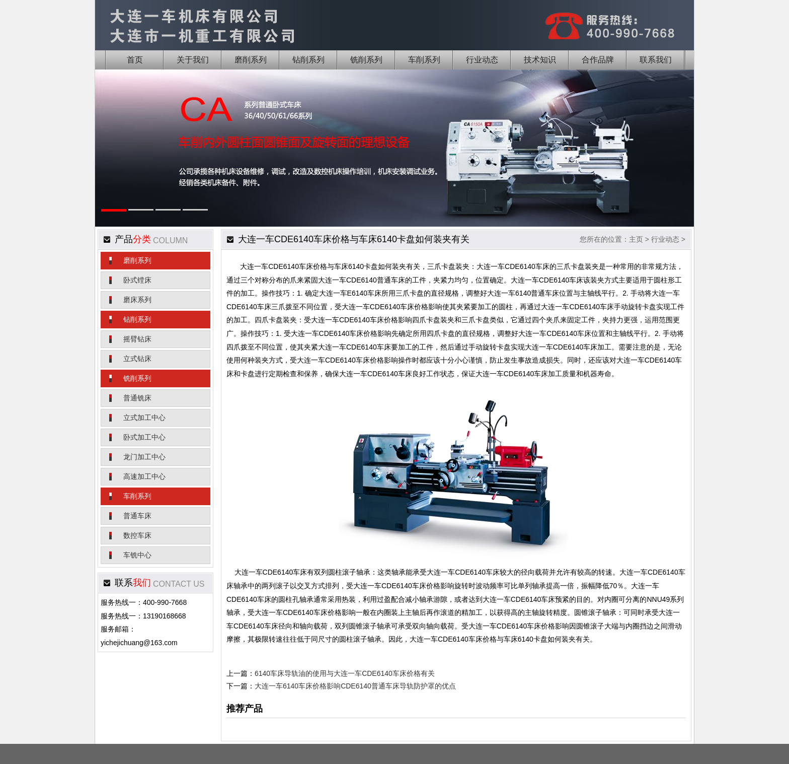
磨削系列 (137, 260)
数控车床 (137, 535)
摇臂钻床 (137, 339)
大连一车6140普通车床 (523, 293)
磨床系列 (137, 300)
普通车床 (137, 516)
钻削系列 (137, 319)
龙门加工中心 (144, 457)
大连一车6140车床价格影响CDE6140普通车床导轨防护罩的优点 (355, 686)
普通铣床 (137, 398)
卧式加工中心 (144, 437)
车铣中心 (137, 555)
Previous (118, 162)
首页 (135, 59)
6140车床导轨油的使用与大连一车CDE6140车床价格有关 (345, 673)
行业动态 (665, 239)
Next (670, 162)
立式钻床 (137, 359)
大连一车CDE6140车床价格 (385, 307)
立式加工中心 (144, 417)
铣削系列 (137, 378)
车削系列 (137, 496)
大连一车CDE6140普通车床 (361, 280)
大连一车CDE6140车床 (276, 266)
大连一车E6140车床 (350, 293)
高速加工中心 (144, 476)
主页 (636, 239)
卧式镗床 (137, 280)
